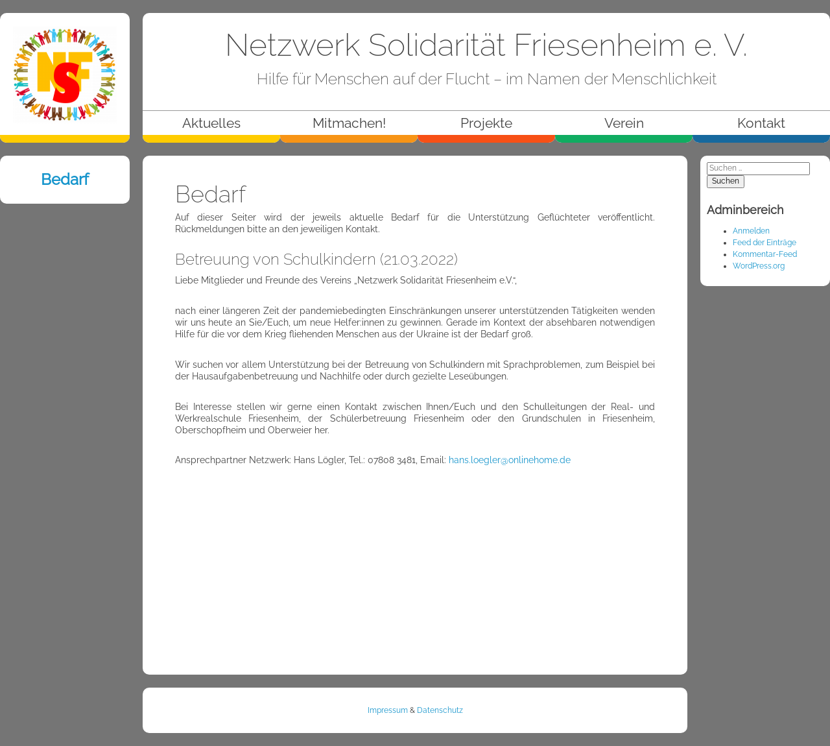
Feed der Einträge (764, 242)
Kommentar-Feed (765, 254)
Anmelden (751, 230)
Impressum (388, 710)
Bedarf (65, 179)
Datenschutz (440, 710)
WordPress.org (759, 266)
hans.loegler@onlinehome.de (510, 459)
